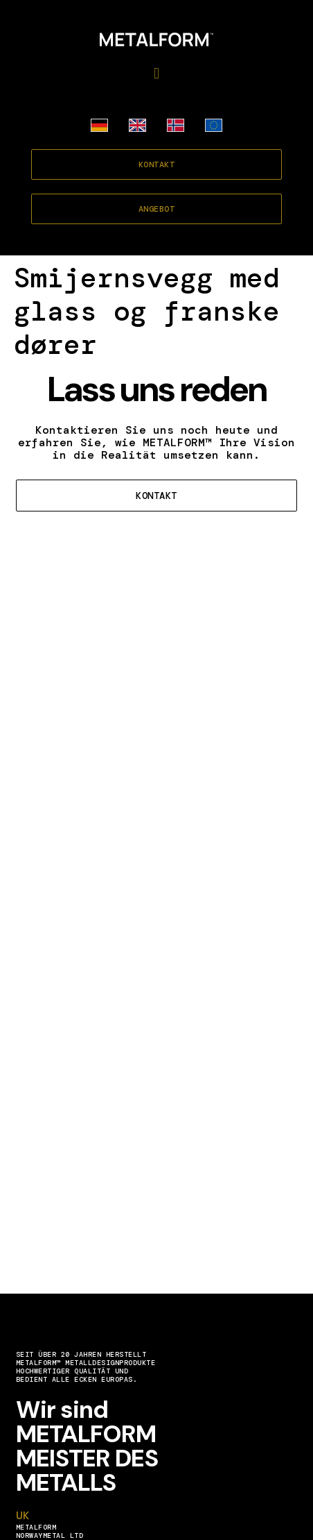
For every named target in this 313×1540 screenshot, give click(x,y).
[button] (156, 73)
